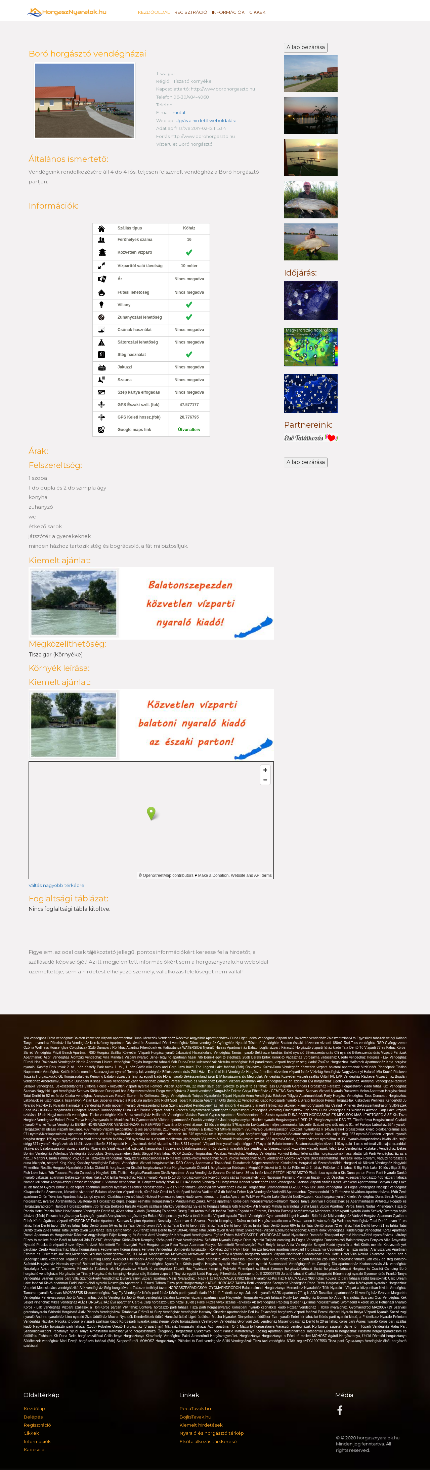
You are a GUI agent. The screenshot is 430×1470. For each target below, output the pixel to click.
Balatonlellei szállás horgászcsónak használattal (326, 1153)
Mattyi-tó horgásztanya (258, 1326)
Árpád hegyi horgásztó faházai (168, 1259)
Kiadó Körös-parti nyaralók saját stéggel (140, 1321)
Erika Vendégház (123, 1177)
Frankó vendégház (205, 1120)
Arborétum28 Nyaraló (58, 1081)
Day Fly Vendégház (127, 1293)
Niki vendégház (340, 1216)
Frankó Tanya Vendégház (55, 1124)
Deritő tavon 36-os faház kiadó (249, 1173)
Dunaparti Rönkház (111, 1047)
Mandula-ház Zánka (191, 1201)
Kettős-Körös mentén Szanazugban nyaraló (94, 1072)
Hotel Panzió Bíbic (49, 1211)
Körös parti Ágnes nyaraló (359, 1321)
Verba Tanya (356, 1206)
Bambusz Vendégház (243, 1100)
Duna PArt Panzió (137, 1110)
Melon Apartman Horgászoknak (382, 1091)
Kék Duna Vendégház (326, 1187)
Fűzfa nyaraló (148, 1177)
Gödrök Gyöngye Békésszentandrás (312, 1158)
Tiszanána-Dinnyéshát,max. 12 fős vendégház (197, 1124)
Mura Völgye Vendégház (239, 1158)
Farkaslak (244, 1302)
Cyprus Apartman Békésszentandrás (237, 1115)
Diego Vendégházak (176, 1096)
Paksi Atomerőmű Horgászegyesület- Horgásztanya (222, 1336)
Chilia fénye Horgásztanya (125, 1336)
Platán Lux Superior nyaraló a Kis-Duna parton (118, 1100)
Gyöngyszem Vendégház (216, 1187)
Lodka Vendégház (261, 1038)
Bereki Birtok (261, 1057)
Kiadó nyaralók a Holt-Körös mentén (355, 1245)
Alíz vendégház (92, 1288)
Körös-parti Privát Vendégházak (180, 1240)
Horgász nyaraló (218, 1264)
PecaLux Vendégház (230, 1153)
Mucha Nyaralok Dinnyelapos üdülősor (242, 1317)
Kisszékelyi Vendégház (164, 1336)
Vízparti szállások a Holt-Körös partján (92, 1307)
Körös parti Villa (67, 1278)
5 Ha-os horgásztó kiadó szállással (219, 1259)
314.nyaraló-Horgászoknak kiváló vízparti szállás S (145, 1144)
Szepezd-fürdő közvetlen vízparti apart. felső (303, 1148)
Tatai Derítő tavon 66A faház (284, 1225)
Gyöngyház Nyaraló (232, 1043)
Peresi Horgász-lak (340, 1100)
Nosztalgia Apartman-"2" (43, 1268)
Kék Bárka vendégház (135, 1115)
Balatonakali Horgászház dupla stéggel (108, 1201)
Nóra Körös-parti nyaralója (368, 1283)
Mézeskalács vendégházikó (58, 1288)
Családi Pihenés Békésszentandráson (360, 1105)
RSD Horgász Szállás (106, 1052)
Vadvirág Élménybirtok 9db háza (294, 1110)
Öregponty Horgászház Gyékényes (185, 1331)
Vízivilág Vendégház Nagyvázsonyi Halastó (343, 1072)
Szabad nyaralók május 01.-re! (336, 1124)
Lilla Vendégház (77, 1043)
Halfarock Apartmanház (368, 1062)
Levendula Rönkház (49, 1043)
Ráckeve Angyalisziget (91, 1235)
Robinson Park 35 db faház (268, 1259)
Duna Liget (238, 1038)
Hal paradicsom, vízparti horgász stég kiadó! (283, 1062)
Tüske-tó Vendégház (264, 1043)
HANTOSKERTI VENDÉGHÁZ (258, 1235)
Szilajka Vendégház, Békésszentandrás (54, 1086)
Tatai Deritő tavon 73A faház (150, 1225)
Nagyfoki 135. (107, 1173)
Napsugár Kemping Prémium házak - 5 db (298, 1177)
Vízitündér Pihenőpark (378, 1067)
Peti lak (254, 1312)
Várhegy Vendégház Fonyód (268, 1153)
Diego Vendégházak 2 (173, 1091)
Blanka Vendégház (150, 1264)
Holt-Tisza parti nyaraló (249, 1264)
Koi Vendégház (234, 1072)
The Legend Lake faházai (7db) (221, 1067)
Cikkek (257, 12)
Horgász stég (137, 1274)
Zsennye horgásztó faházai (291, 1268)
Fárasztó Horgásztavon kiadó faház (355, 1086)
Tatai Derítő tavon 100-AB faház (174, 1230)
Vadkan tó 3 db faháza (219, 1192)
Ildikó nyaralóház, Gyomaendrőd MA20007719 (357, 1307)
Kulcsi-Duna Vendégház (281, 1067)
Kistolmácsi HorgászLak (299, 1163)
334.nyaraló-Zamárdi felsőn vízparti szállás (233, 1139)
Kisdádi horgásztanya (147, 1168)
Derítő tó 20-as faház (322, 1321)
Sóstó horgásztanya (186, 1321)
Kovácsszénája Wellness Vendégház (341, 1221)
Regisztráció (190, 12)
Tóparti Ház (183, 1268)
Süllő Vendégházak (237, 1341)
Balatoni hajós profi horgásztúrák (109, 1264)
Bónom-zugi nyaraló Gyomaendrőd (359, 1274)
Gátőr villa (145, 1067)
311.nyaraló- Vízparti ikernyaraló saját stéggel (218, 1144)
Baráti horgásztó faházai (333, 1268)
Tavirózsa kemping (208, 1268)
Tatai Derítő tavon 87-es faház (222, 1230)
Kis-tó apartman (56, 1283)
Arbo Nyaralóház (347, 1297)
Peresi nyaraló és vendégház (193, 1081)
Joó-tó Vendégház (112, 1297)
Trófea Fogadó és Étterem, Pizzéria (254, 1211)
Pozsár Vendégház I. (304, 1307)
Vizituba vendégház (233, 1062)
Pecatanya (61, 1331)
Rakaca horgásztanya (63, 1216)
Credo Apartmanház (54, 1249)
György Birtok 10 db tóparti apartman (72, 1187)
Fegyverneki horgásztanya (121, 1249)
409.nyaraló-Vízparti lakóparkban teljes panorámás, (123, 1129)
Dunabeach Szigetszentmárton (257, 1163)
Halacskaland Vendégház (212, 1052)
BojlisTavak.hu (195, 1417)
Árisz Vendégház (270, 1081)
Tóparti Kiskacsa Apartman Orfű (202, 1100)
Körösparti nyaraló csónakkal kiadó (259, 1307)
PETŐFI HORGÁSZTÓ (291, 1173)
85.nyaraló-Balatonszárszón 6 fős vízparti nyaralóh (205, 1148)
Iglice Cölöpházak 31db (78, 1047)
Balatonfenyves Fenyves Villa (369, 1240)
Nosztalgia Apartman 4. (176, 1221)
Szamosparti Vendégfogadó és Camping (300, 1264)
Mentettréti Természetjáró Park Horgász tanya (134, 1245)
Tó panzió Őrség (175, 1211)
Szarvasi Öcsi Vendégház (381, 1297)
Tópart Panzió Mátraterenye (234, 1331)
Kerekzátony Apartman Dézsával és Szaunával (126, 1043)
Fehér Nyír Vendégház (254, 1192)
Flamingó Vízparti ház (315, 1105)
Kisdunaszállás (371, 1264)
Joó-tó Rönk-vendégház (145, 1297)
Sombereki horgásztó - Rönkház (199, 1249)
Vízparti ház (284, 1038)
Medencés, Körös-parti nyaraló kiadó (343, 1211)
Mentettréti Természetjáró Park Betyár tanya (252, 1245)
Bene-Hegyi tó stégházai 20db (227, 1057)
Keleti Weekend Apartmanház (356, 1182)
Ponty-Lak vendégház (300, 1297)
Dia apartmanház (345, 1264)
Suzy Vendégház (167, 1312)
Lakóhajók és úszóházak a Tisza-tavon (53, 1100)
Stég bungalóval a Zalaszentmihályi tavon (136, 1288)
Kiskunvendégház (98, 1293)
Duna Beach (385, 1196)
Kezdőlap (34, 1408)
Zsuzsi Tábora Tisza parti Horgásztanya (175, 1283)
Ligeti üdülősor (200, 1317)
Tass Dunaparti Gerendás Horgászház (298, 1086)
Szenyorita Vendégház (289, 1283)
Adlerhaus (61, 1153)
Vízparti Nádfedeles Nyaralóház (298, 1254)
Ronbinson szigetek (328, 1326)
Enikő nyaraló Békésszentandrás (309, 1052)
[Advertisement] (311, 576)
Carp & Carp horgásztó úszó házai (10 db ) (164, 1302)
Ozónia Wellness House (42, 1047)
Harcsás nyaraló (69, 1264)
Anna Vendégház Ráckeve (266, 1096)
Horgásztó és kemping (109, 1274)
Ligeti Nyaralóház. (347, 1081)
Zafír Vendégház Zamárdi (151, 1081)
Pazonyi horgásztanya (298, 1211)
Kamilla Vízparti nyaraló (219, 1216)
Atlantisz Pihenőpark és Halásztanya (154, 1047)
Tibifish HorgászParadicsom (139, 1173)
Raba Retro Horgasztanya (327, 1283)
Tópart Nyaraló (234, 1096)
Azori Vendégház (57, 1057)
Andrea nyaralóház (51, 1317)
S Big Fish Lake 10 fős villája (375, 1168)
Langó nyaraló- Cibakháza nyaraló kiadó (114, 1196)
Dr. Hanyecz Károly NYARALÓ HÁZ (164, 1182)
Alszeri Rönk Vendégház (326, 1230)
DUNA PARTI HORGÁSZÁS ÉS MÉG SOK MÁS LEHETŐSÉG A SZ (340, 1115)
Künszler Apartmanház (230, 1312)
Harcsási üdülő (176, 1317)
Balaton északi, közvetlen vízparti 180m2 (312, 1043)
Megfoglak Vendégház (264, 1076)
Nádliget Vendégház (391, 1187)
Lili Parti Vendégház (379, 1153)
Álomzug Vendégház (87, 1057)
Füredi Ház (33, 1062)
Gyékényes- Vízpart (260, 1230)
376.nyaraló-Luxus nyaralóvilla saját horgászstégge (229, 1134)
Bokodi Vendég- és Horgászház (215, 1182)
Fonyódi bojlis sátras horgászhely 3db (237, 1177)
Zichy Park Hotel (237, 1249)
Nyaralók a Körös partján (185, 1264)
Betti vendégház (259, 1283)
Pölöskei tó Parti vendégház (200, 1341)
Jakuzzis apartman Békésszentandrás (65, 1177)
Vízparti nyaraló (137, 1057)
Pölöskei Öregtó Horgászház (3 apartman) (131, 1326)
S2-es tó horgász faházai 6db (216, 1206)
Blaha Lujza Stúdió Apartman (323, 1206)
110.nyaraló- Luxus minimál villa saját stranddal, (370, 1144)
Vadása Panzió (197, 1115)
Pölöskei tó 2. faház (307, 1168)
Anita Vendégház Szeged (307, 1245)
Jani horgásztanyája (236, 1120)
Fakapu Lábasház (374, 1124)
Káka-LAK (102, 1177)
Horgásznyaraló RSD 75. (295, 1120)
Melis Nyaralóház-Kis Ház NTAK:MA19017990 (280, 1278)
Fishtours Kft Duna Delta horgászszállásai (71, 1336)
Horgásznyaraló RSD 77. (333, 1120)
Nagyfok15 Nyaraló (51, 1105)
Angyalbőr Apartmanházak (210, 1038)
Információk (228, 12)
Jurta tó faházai (293, 1274)
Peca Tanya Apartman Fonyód (194, 1245)
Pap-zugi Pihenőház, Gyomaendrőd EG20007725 (243, 1274)
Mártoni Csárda (46, 1158)
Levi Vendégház (351, 1148)
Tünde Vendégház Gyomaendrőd (263, 1216)
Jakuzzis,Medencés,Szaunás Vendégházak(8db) (95, 1254)
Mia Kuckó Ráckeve (391, 1072)
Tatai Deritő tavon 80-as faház (239, 1225)
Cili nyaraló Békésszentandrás (357, 1052)
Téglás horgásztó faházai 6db (155, 1062)
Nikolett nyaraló (263, 1120)
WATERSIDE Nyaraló (199, 1047)
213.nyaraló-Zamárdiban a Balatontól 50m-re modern (204, 1129)
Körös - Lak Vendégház (43, 1307)
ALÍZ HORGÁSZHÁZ (94, 1302)
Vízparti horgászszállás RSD (162, 1163)
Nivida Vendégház (392, 1288)
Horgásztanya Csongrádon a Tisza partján (338, 1249)
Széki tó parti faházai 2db (309, 1259)
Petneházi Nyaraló (392, 1302)
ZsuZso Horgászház (334, 1062)
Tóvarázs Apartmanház (66, 1196)
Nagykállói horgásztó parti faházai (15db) (65, 1326)
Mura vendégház (271, 1158)
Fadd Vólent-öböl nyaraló (88, 1283)
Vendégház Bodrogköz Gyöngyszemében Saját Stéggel (112, 1153)
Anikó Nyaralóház (296, 1235)
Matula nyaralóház (286, 1206)
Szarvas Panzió (206, 1221)
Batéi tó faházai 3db (75, 1240)
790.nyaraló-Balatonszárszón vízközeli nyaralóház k (285, 1129)
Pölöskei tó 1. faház (338, 1168)
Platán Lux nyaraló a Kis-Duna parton (337, 1173)
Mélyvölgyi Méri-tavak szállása (195, 1254)
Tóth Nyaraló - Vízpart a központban (350, 1288)
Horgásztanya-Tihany (75, 1274)
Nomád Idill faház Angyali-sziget (48, 1182)
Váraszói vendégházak (294, 1326)
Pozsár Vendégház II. (88, 1182)
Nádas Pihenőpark (380, 1206)
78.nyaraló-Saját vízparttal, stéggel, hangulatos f (128, 1148)
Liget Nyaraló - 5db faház (308, 1216)
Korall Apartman (394, 1230)
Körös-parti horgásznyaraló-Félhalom (261, 1201)
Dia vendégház (256, 1148)
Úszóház (339, 1177)
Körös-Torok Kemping (139, 1240)
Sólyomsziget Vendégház (249, 1110)
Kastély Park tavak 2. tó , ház (61, 1067)
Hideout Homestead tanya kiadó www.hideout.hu (182, 1196)
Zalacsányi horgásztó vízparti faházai (289, 1312)
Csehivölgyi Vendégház (219, 1321)
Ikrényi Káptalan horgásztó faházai (246, 1254)
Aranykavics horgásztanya (128, 1216)
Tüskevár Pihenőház (78, 1268)
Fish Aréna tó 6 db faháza (207, 1211)
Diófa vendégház (60, 1038)
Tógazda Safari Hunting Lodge (88, 1259)
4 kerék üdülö (368, 1302)
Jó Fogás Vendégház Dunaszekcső (318, 1240)
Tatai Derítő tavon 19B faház (83, 1230)
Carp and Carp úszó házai (175, 1067)
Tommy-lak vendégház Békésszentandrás (159, 1072)
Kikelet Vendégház (360, 1196)
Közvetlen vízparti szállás (301, 1076)
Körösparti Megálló (246, 1168)
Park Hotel (332, 1254)
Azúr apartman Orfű (224, 1326)
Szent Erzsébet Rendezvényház (193, 1105)
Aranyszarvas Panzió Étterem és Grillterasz (127, 1096)
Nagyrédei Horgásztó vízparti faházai (254, 1297)
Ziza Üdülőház (97, 1317)
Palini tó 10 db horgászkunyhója (183, 1177)
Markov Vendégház (178, 1206)
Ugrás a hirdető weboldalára (206, 120)
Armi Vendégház (161, 1235)
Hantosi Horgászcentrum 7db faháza (82, 1206)
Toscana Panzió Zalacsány (75, 1173)
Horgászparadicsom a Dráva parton (285, 1221)
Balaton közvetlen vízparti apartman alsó (194, 1297)
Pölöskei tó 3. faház (276, 1168)
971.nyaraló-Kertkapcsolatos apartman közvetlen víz (65, 1134)
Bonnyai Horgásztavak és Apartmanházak (343, 1201)
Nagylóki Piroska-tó (56, 1321)
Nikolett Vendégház (378, 1163)
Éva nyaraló (281, 1317)
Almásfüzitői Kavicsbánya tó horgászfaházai (124, 1331)
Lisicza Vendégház (117, 1062)
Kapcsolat (35, 1449)
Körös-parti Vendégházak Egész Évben (204, 1235)
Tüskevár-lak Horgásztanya (116, 1268)
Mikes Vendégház (64, 1302)
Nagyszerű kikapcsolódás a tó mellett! (153, 1158)
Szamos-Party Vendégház (100, 1278)
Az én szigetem (296, 1081)
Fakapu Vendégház (124, 1163)
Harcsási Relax (351, 1158)
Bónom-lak (325, 1297)
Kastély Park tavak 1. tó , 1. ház (110, 1067)
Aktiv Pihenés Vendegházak (100, 1312)
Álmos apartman (219, 1201)
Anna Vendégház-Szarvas (206, 1173)
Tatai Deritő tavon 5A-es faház (104, 1225)
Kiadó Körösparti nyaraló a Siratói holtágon (292, 1100)
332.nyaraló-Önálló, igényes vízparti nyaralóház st (303, 1139)
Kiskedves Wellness (369, 1100)
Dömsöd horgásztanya (389, 1336)
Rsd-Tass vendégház (360, 1043)
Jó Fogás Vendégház (360, 1187)
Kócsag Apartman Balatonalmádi (281, 1331)
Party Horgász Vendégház (344, 1096)
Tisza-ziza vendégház (107, 1158)
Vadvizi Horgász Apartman (372, 1216)
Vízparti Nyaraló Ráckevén (339, 1091)
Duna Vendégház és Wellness (342, 1110)
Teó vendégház (35, 1038)
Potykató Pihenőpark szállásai (247, 1268)
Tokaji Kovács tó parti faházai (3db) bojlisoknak (352, 1278)
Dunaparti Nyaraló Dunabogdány (97, 1110)
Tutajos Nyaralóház (207, 1096)
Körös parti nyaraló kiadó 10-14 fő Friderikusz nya (207, 1293)
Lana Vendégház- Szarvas (289, 1182)
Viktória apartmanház (174, 1120)
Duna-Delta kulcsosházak (198, 1062)
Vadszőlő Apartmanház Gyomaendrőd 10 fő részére (311, 1192)
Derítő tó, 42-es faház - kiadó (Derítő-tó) (131, 1211)
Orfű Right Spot (166, 1100)
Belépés (33, 1417)
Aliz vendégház (394, 1264)
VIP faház (131, 1307)
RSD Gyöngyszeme (391, 1043)
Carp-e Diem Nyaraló (248, 1240)
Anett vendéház (202, 1091)
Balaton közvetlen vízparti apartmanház (104, 1038)
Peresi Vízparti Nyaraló (336, 1312)
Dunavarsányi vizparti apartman (144, 1278)
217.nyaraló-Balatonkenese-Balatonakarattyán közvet (294, 1144)
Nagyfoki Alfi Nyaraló (255, 1206)
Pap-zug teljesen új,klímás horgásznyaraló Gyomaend (317, 1302)
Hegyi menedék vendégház (68, 1115)
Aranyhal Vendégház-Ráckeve (383, 1081)
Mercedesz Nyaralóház (304, 1288)
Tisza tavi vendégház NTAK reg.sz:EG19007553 (290, 1341)
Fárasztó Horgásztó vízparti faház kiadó (312, 1047)
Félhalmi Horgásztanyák (156, 1201)
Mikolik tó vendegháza (156, 1268)
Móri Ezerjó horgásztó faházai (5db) (88, 1341)
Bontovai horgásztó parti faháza (164, 1307)
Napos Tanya (300, 1201)
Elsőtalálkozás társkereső (208, 1441)
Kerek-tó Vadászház (287, 1057)
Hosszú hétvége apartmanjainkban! (278, 1249)
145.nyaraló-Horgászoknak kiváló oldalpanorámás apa (365, 1129)
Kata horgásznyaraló (330, 1196)
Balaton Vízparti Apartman (236, 1081)
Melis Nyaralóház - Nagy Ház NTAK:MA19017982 (207, 1278)
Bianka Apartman (232, 1196)
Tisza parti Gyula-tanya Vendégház (355, 1341)
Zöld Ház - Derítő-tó (206, 1072)
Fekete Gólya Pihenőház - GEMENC (259, 1091)
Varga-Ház (222, 1091)
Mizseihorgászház (292, 1321)
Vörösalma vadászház (320, 1057)
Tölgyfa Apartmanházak (305, 1096)
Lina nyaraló (75, 1317)
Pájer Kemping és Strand (128, 1235)
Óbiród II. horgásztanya (113, 1168)
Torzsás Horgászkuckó (41, 1076)
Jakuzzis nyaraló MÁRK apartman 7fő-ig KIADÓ (282, 1293)
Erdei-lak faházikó (305, 1317)
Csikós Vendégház (116, 1081)
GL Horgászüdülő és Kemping (81, 1076)
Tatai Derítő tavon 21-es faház (376, 1225)
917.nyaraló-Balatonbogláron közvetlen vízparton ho (147, 1134)
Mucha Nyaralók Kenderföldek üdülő (136, 1317)
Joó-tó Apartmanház (82, 1297)
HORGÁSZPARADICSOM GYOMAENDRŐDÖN (205, 1288)
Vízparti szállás (321, 1182)
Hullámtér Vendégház (168, 1115)
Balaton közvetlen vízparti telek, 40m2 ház (127, 1192)
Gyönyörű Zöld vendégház (258, 1321)
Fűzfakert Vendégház (380, 1148)
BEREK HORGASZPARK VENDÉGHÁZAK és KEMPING (118, 1124)
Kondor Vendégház (254, 1182)
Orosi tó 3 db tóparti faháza (181, 1192)
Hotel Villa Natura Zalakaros (363, 1254)
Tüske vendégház (104, 1115)
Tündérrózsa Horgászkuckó (374, 1120)
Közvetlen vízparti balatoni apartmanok (330, 1067)
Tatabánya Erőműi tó (138, 1312)
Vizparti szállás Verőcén (170, 1110)
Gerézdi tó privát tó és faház (245, 1086)
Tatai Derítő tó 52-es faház (44, 1096)
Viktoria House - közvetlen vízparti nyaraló (117, 1086)
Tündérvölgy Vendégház (364, 1230)
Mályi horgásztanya (85, 1249)
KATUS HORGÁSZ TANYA (226, 1283)
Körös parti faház (155, 1293)
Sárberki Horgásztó (63, 1312)
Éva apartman (121, 1302)
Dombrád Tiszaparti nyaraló (330, 1235)
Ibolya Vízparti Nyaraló (372, 1312)
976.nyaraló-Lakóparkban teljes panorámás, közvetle (272, 1124)
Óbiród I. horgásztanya (214, 1168)
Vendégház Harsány (197, 1312)
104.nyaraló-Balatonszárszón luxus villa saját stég (310, 1134)
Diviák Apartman (173, 1173)
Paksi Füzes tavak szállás (216, 1302)
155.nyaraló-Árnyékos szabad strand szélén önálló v (85, 1139)
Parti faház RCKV (168, 1153)
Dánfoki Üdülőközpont (297, 1196)
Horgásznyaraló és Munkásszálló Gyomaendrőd (121, 1120)
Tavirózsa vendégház (310, 1038)
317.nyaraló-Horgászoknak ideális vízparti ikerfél (69, 1144)
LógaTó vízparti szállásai (91, 1321)
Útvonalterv (189, 429)
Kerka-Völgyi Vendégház (201, 1158)
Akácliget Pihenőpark (129, 1259)
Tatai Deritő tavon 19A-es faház (57, 1225)
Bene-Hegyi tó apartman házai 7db (176, 1057)
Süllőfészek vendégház (42, 1341)
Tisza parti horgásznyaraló (211, 1307)
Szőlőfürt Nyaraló (218, 1240)
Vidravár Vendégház (121, 1182)
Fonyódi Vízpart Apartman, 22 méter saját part (186, 1086)
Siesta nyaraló (276, 1115)
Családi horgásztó (319, 1274)
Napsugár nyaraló (94, 1216)
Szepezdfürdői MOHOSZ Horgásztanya (147, 1341)
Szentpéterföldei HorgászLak (340, 1163)
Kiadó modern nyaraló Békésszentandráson (135, 1105)
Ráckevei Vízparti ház (378, 1076)
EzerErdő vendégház (291, 1230)
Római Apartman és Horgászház (49, 1235)
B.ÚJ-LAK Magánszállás (152, 1254)
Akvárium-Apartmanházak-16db (375, 1192)
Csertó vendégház (352, 1057)
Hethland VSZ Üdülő (74, 1158)
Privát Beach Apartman (70, 1052)
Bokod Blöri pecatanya (165, 1216)
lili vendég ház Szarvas (373, 1293)
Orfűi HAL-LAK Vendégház (340, 1076)
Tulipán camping (278, 1240)
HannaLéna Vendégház (84, 1105)
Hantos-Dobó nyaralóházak (373, 1235)
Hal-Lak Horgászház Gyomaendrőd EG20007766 (272, 1187)
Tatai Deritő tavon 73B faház (194, 1225)
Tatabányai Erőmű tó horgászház (332, 1331)
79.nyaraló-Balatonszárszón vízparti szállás (57, 1148)
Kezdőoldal (154, 12)
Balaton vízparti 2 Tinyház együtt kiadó (133, 1076)
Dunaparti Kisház (88, 1081)
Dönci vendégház (176, 1043)
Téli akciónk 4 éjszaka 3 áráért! (242, 1105)
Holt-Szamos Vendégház (82, 1211)
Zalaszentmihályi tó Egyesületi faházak (356, 1038)
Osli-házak (254, 1067)
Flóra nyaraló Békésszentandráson (189, 1076)
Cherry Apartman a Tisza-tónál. (208, 1163)
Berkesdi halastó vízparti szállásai (137, 1206)
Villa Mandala (114, 1057)
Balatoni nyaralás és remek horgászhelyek (133, 1187)
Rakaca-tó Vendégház (59, 1062)
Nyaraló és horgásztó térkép (211, 1433)
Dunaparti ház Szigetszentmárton (130, 1091)
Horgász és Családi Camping (376, 1268)
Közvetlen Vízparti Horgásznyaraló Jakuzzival (157, 1052)
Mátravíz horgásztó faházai (186, 1326)
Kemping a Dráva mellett (238, 1221)
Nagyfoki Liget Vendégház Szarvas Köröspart (71, 1091)
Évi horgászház (320, 1081)
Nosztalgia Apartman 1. (126, 1283)
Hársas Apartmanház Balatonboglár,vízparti (249, 1047)
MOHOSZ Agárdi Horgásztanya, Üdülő (342, 1336)
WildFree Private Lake (263, 1196)
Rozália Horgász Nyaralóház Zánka (67, 1168)
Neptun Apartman (144, 1221)
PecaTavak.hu (195, 1408)
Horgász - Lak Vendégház (386, 1057)
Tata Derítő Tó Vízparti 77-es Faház (369, 1047)
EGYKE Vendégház (106, 1240)
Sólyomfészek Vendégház (209, 1110)
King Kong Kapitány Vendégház (84, 1163)
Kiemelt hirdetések (201, 1425)
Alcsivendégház (264, 1302)
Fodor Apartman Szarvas (110, 1221)
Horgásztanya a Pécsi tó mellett (287, 1336)
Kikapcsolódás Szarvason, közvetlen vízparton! (59, 1192)
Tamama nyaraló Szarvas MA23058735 (54, 1293)
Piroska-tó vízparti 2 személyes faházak (68, 1245)
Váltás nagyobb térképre (56, 885)
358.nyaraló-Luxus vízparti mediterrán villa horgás (163, 1139)
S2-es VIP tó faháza (181, 1187)
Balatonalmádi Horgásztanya (264, 1288)
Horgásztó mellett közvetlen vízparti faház (278, 1072)
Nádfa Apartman (89, 1062)
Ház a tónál (192, 1216)
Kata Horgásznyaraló (180, 1168)
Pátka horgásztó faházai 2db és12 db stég (361, 1259)
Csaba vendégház (79, 1096)
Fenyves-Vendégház (158, 1249)
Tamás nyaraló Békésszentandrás (257, 1052)
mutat (179, 112)
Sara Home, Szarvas (302, 1091)
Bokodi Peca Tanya (70, 1120)
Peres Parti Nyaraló (382, 1173)
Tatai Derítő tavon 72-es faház (329, 1225)
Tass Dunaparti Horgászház (385, 1096)
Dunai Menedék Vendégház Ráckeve (162, 1038)
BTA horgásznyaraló (231, 1076)
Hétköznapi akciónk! (281, 1105)
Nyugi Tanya (79, 1331)
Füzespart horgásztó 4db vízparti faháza (376, 1177)
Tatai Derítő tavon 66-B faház (127, 1230)
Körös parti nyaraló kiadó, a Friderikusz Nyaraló (356, 1317)
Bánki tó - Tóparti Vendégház (367, 1326)
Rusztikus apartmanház (337, 1293)
